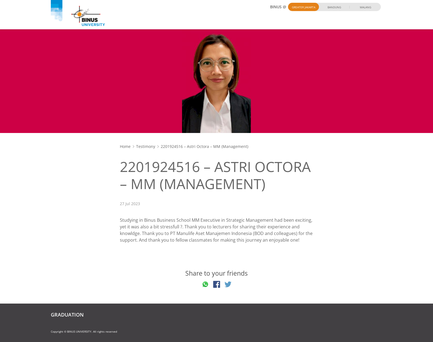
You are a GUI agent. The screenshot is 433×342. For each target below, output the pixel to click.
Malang (365, 7)
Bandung (334, 7)
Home (125, 146)
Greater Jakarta (303, 7)
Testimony (145, 146)
